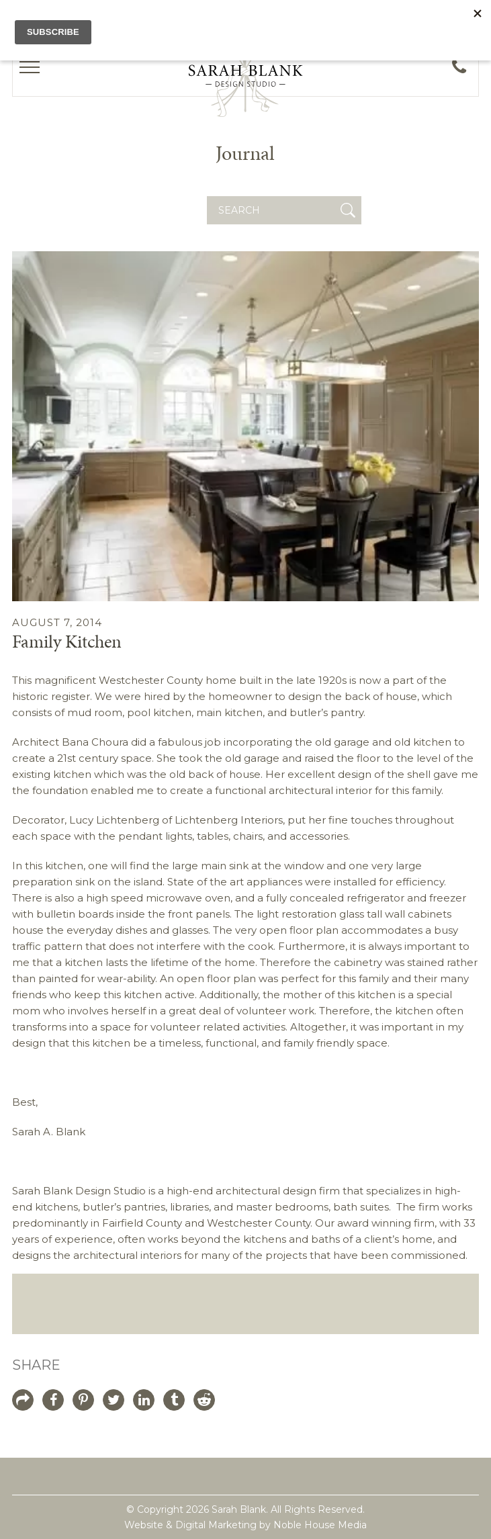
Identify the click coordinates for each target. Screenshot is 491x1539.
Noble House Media (320, 1525)
